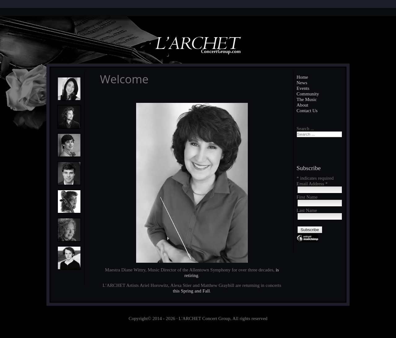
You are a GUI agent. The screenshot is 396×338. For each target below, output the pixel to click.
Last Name (307, 210)
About (302, 105)
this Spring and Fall (191, 290)
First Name (307, 197)
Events (303, 88)
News (302, 82)
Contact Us (307, 110)
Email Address (312, 183)
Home (302, 77)
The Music (307, 99)
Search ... (305, 128)
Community (308, 93)
